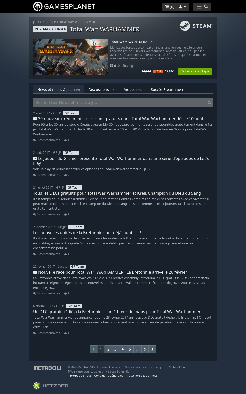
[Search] (209, 102)
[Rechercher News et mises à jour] (119, 102)
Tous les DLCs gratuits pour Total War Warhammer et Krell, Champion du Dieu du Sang (117, 193)
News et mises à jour (58, 89)
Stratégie (49, 22)
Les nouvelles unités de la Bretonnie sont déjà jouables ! (87, 232)
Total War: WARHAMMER (77, 22)
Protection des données (141, 375)
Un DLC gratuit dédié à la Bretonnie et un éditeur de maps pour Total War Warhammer (117, 311)
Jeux (36, 22)
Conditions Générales (108, 375)
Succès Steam (167, 89)
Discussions (102, 89)
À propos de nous (79, 375)
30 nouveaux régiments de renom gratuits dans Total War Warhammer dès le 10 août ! (119, 119)
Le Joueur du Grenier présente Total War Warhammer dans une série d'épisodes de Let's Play (121, 161)
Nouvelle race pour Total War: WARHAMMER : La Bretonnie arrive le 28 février (110, 272)
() (169, 6)
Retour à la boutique (195, 71)
